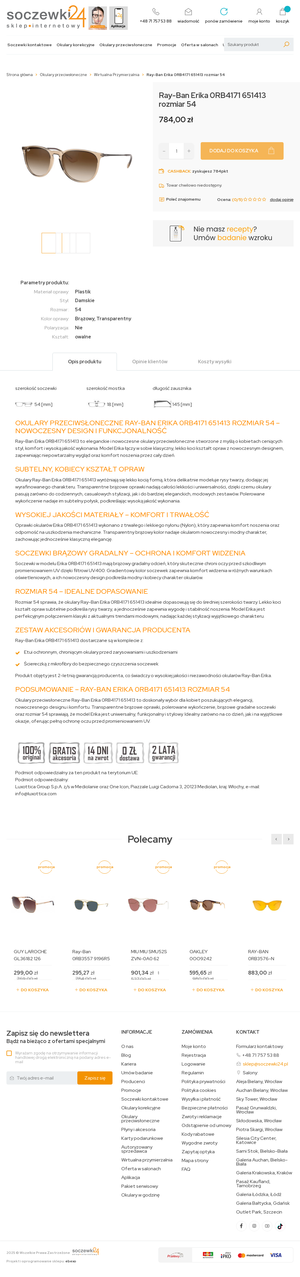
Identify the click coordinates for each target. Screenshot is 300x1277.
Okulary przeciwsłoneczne (125, 45)
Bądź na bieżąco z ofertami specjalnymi (55, 1037)
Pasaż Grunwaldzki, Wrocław (256, 1110)
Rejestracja (194, 1055)
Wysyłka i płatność (201, 1099)
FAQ (186, 1169)
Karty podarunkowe (142, 1138)
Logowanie (193, 1064)
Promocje (166, 45)
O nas (127, 1046)
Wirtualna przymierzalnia (147, 1160)
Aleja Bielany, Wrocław (259, 1082)
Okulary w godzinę (140, 1195)
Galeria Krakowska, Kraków (264, 1173)
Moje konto (194, 1046)
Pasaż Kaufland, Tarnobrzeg (253, 1184)
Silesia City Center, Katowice (256, 1140)
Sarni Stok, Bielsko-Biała (262, 1151)
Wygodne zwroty (199, 1143)
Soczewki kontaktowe (29, 45)
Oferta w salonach (199, 45)
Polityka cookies (199, 1090)
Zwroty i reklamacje (202, 1117)
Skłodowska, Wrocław (259, 1121)
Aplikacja (130, 1177)
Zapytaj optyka (198, 1152)
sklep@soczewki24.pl (265, 1064)
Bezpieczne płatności (205, 1108)
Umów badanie (137, 1073)
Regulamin (193, 1073)
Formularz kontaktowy (259, 1046)
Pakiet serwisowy (139, 1186)
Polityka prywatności (203, 1082)
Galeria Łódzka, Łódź (259, 1194)
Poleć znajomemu (179, 199)
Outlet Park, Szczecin (259, 1212)
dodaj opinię (282, 199)
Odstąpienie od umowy (206, 1125)
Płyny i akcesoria (138, 1130)
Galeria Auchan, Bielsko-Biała (262, 1162)
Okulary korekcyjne (76, 45)
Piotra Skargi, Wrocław (259, 1130)
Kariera (128, 1064)
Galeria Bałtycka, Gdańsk (263, 1203)
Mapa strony (195, 1161)
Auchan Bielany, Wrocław (262, 1090)
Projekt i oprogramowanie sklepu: (41, 1261)
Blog (126, 1055)
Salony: (250, 1073)
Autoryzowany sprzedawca (136, 1149)
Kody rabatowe (198, 1134)
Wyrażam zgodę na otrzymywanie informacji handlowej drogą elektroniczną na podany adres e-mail (63, 1057)
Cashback (179, 171)
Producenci (133, 1082)
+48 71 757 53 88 (260, 1055)
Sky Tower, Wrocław (256, 1099)
